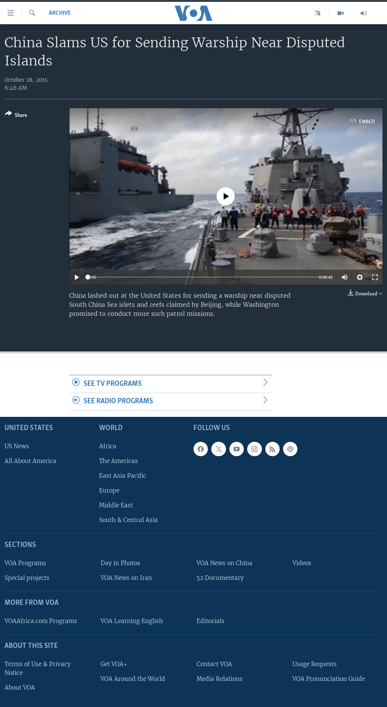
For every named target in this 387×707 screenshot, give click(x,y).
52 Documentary (220, 577)
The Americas (118, 461)
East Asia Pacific (122, 475)
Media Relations (220, 678)
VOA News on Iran (126, 577)
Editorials (210, 621)
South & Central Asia (128, 520)
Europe (109, 490)
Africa (107, 446)
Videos (302, 563)
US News (17, 446)
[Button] (16, 116)
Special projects (27, 577)
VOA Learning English (132, 621)
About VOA (20, 687)
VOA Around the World (133, 678)
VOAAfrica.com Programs (41, 621)
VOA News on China (224, 563)
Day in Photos (120, 563)
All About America (30, 461)
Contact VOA (214, 664)
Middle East (116, 505)
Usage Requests (315, 664)
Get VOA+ (114, 664)
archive (60, 13)
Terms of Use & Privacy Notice (38, 668)
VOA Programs (25, 563)
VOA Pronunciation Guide (329, 678)
